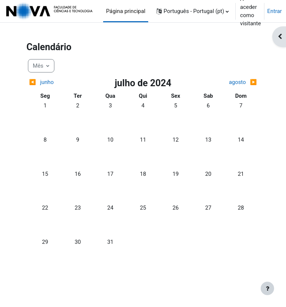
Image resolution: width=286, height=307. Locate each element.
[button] (192, 11)
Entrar (274, 11)
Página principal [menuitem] (126, 11)
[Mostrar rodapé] (267, 288)
